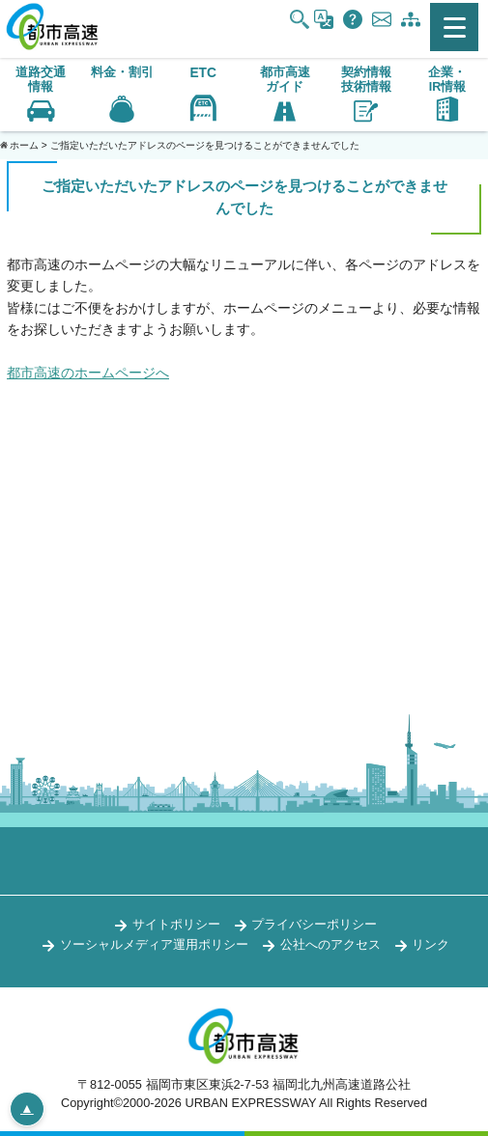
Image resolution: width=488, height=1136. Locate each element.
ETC (202, 73)
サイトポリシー (176, 924)
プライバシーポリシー (314, 924)
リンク (430, 944)
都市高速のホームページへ (88, 372)
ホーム (24, 145)
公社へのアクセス (330, 944)
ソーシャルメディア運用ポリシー (154, 944)
